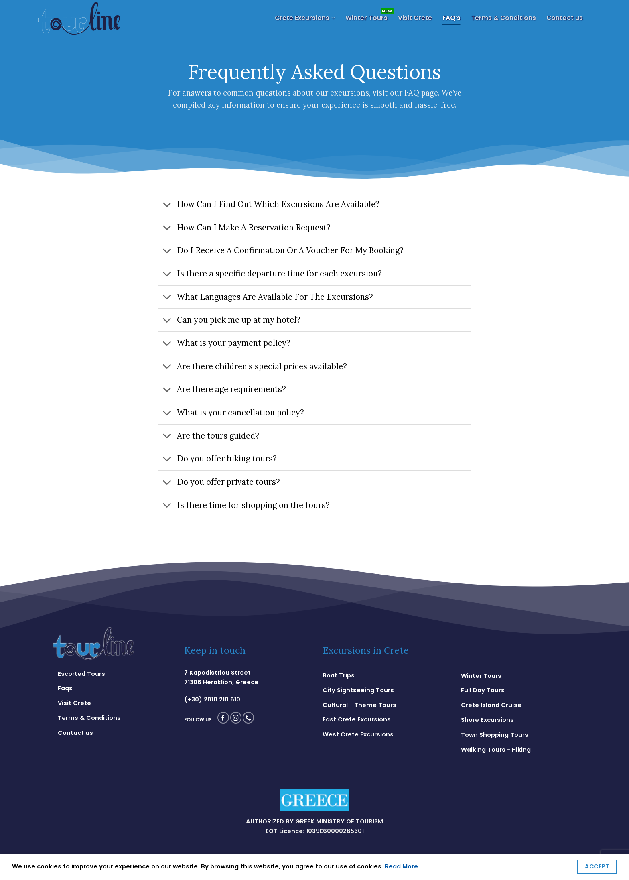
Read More (401, 866)
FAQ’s (451, 18)
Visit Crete (415, 18)
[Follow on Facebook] (223, 718)
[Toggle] (167, 205)
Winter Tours (366, 18)
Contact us (564, 18)
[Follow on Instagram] (236, 718)
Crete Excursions (305, 18)
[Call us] (248, 718)
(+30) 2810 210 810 (212, 699)
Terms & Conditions (503, 18)
